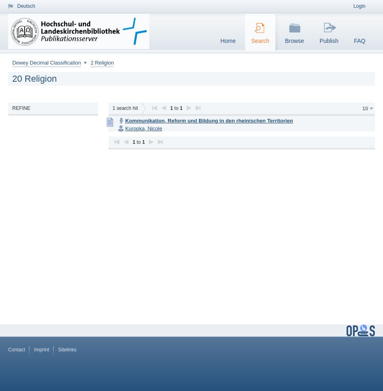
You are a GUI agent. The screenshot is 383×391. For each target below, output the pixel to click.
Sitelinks (67, 350)
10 (365, 108)
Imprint (41, 350)
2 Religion (102, 63)
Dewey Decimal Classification (46, 63)
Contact (16, 350)
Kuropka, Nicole (143, 128)
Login (359, 6)
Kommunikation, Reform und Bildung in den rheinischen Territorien (209, 121)
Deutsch (26, 6)
